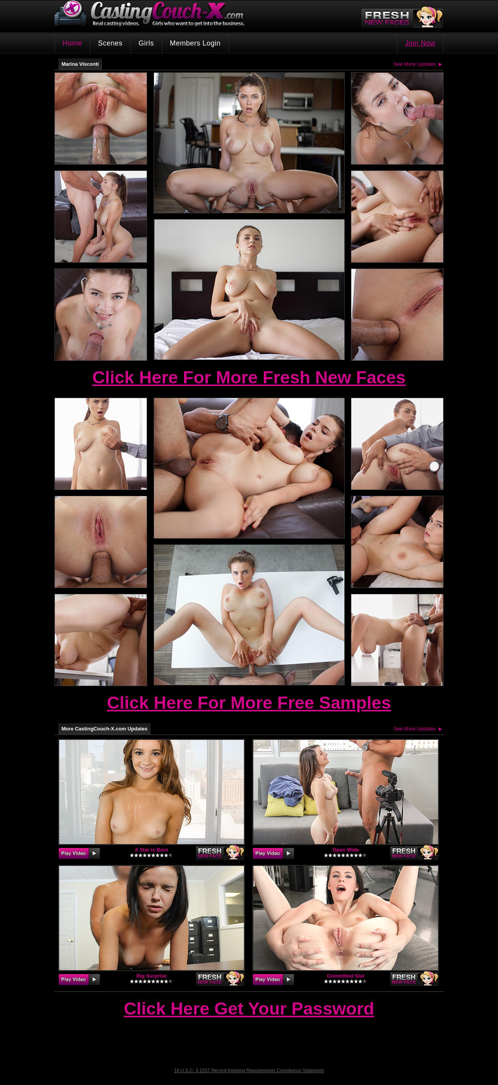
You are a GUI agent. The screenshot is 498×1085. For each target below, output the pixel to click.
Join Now (420, 43)
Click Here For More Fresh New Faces (248, 377)
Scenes (110, 43)
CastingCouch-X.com (152, 15)
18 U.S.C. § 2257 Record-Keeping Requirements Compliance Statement (249, 1070)
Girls (146, 43)
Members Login (195, 43)
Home (72, 43)
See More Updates (415, 64)
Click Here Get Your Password (249, 1009)
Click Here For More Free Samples (249, 702)
